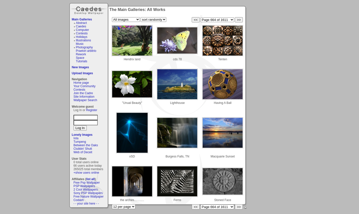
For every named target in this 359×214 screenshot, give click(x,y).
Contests (82, 33)
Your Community (84, 86)
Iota (76, 138)
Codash (79, 200)
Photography (84, 47)
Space (80, 58)
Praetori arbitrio (86, 51)
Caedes (89, 9)
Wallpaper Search (85, 100)
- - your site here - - (86, 203)
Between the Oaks (86, 145)
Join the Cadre (83, 93)
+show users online (86, 172)
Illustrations (83, 40)
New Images (80, 67)
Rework (81, 54)
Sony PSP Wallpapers (88, 193)
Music (80, 44)
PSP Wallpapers (84, 186)
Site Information (84, 96)
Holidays (81, 37)
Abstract (81, 23)
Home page (81, 82)
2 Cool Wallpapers (86, 189)
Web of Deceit (83, 152)
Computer (82, 30)
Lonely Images (82, 135)
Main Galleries (82, 19)
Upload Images (82, 73)
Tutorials (81, 61)
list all (90, 179)
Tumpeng (80, 141)
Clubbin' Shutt (83, 148)
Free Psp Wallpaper (87, 182)
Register (91, 110)
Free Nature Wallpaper (89, 196)
